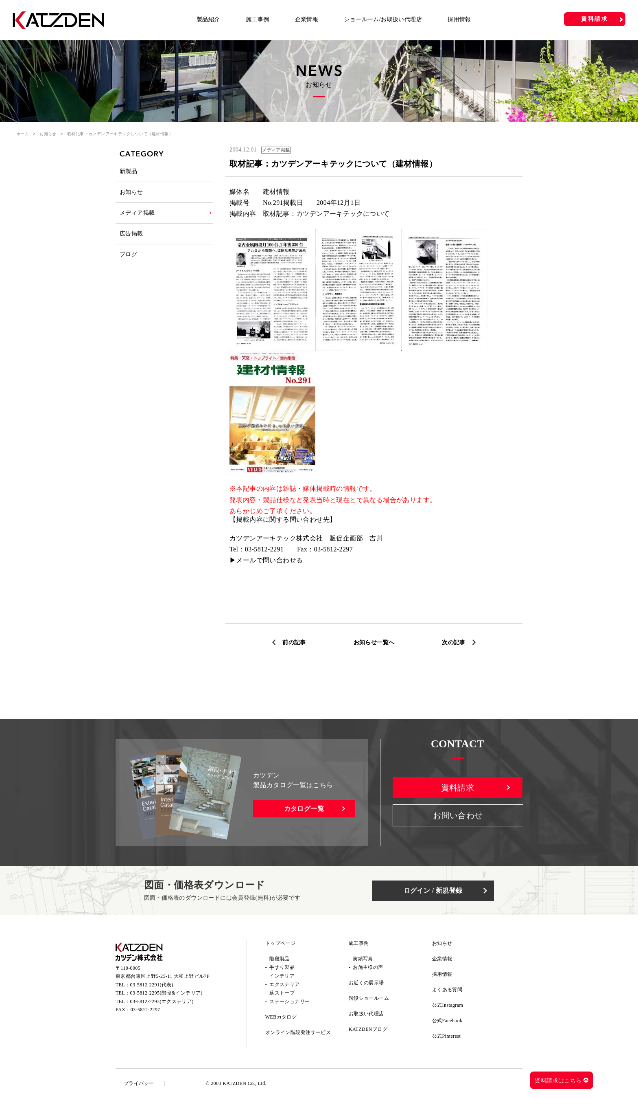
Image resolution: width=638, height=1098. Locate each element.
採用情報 (459, 19)
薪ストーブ (282, 993)
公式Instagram (447, 1005)
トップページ (280, 943)
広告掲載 (131, 234)
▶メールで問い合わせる (266, 560)
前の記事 (294, 642)
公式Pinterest (446, 1036)
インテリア (282, 976)
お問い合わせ (458, 815)
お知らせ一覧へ (374, 642)
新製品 (128, 171)
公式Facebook (447, 1020)
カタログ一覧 (304, 808)
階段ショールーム (369, 998)
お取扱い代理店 (366, 1014)
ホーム (22, 134)
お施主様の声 (368, 967)
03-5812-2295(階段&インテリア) (166, 993)
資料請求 (594, 19)
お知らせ (48, 134)
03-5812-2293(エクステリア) (162, 1001)
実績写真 (363, 959)
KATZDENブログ (368, 1029)
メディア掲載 (137, 213)
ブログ (128, 254)
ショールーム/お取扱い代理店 (383, 19)
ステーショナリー (289, 1001)
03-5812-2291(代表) (151, 985)
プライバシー (139, 1083)
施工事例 (257, 19)
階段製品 (279, 959)
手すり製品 (282, 967)
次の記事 (453, 642)
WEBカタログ (281, 1017)
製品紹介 (208, 19)
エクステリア (284, 984)
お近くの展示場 (366, 983)
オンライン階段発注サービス (298, 1032)
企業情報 (307, 19)
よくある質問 (447, 990)
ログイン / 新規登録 (433, 890)
